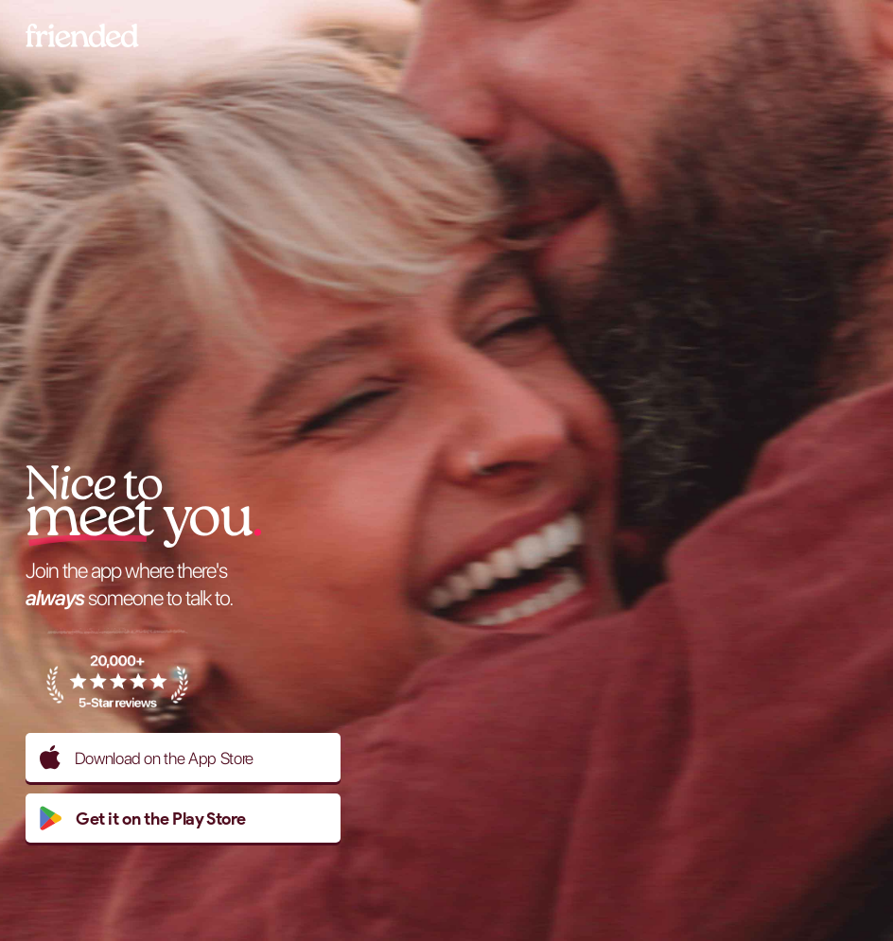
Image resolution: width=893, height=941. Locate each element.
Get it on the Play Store (142, 818)
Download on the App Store (147, 757)
